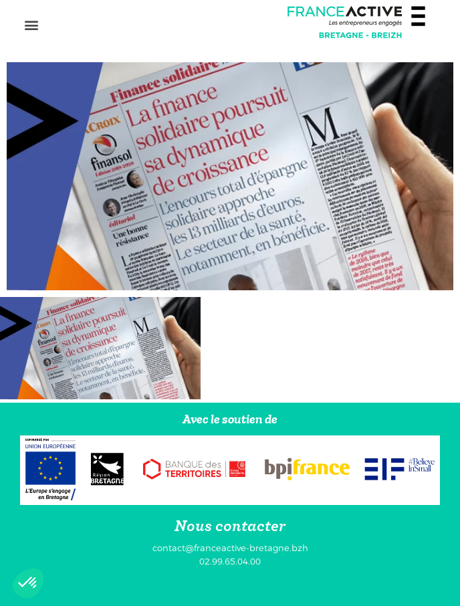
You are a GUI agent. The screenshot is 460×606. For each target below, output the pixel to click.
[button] (31, 24)
